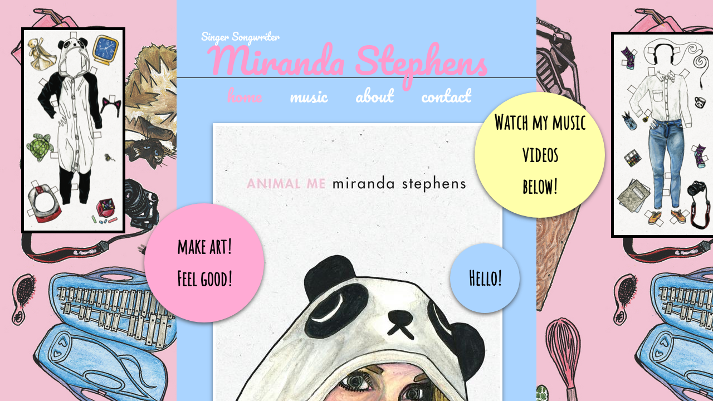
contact (446, 95)
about (374, 95)
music (309, 95)
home (244, 95)
